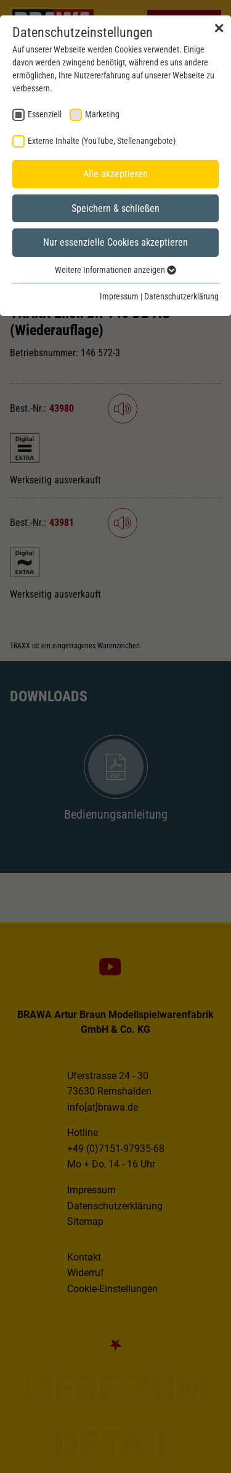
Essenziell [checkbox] (45, 114)
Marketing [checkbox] (102, 114)
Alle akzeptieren (115, 174)
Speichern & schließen (115, 208)
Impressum (119, 296)
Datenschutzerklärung (181, 296)
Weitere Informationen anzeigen (115, 270)
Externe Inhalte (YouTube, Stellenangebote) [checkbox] (102, 141)
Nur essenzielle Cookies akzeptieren (115, 242)
